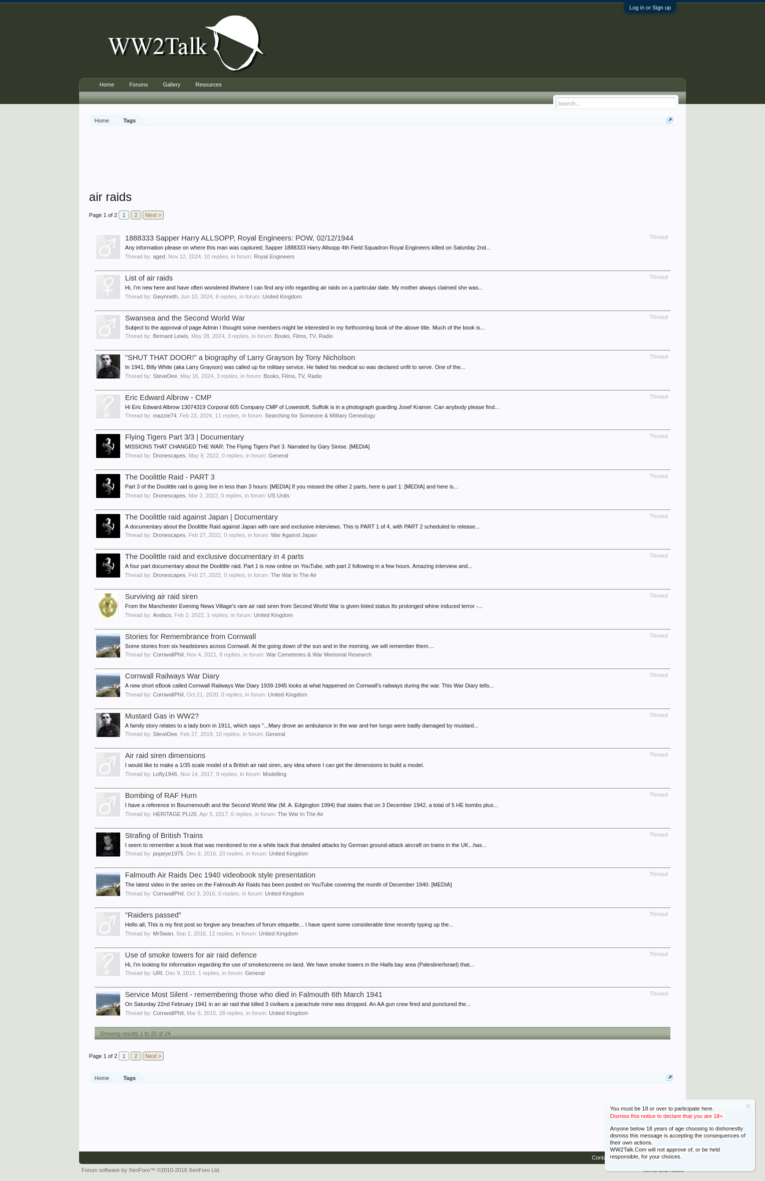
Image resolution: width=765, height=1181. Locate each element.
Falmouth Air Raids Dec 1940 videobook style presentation (220, 875)
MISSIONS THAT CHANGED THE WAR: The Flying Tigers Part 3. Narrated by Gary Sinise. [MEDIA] (247, 447)
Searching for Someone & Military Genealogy (320, 415)
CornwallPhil (168, 655)
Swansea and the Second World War (185, 318)
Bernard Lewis (170, 336)
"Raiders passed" (153, 915)
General (278, 455)
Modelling (274, 774)
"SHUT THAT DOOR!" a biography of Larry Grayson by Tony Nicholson (240, 358)
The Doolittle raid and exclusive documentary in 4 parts (214, 556)
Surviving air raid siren (161, 596)
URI (157, 973)
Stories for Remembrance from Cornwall (190, 636)
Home (107, 85)
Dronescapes (169, 455)
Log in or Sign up (650, 7)
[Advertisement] (382, 159)
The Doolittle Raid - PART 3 (170, 477)
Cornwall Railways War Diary (172, 676)
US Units (278, 495)
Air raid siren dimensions (165, 756)
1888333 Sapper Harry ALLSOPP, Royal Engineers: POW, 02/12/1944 (239, 238)
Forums (138, 85)
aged (159, 257)
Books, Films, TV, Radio (303, 336)
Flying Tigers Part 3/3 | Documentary (184, 437)
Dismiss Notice (748, 1106)
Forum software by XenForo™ (151, 1170)
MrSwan (163, 933)
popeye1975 (168, 853)
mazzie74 (164, 415)
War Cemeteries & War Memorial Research (319, 655)
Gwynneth (165, 297)
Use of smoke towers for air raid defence (191, 955)
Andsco (162, 615)
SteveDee (165, 376)
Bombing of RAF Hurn (161, 796)
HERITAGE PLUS (174, 814)
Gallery (171, 85)
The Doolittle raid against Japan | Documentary (201, 517)
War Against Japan (294, 535)
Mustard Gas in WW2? (162, 716)
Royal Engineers (274, 257)
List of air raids (149, 278)
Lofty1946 (165, 774)
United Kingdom (281, 297)
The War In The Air (294, 575)
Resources (208, 85)
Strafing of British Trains (164, 836)
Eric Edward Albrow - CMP (168, 398)
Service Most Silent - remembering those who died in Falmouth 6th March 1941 (253, 994)
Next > (153, 215)
